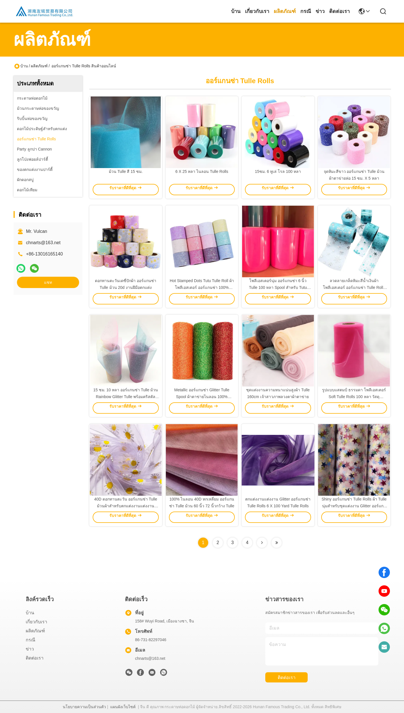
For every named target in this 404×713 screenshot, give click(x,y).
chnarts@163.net (43, 242)
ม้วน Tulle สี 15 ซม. (126, 171)
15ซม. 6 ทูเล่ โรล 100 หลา (278, 171)
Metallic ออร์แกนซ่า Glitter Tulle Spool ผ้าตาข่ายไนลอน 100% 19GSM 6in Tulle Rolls (201, 397)
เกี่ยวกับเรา (257, 11)
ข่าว (320, 11)
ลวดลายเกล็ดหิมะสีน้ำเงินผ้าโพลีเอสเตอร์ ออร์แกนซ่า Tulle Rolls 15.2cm (354, 287)
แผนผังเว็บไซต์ (123, 707)
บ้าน (235, 11)
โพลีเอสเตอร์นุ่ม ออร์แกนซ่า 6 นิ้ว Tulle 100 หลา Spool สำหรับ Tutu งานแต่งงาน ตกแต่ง (278, 287)
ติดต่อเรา (339, 11)
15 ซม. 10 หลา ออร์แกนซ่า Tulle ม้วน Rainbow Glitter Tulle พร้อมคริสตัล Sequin (125, 397)
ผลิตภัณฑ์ (285, 11)
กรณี (305, 11)
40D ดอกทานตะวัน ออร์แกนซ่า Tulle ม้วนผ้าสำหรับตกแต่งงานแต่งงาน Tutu (125, 506)
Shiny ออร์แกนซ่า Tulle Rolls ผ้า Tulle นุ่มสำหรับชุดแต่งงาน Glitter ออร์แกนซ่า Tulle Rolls (354, 506)
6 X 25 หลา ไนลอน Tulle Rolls (201, 171)
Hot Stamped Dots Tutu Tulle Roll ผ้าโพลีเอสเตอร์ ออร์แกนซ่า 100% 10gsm (202, 287)
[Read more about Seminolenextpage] (262, 543)
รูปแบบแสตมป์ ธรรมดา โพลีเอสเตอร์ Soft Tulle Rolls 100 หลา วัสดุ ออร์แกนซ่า (354, 397)
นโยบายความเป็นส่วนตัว (84, 707)
